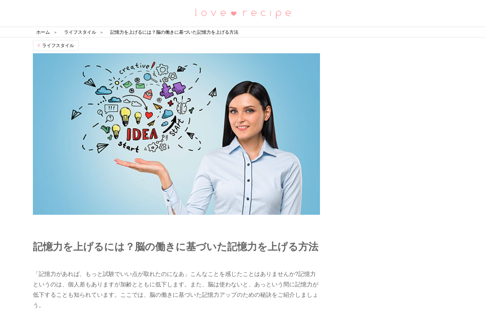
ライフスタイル (58, 45)
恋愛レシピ (243, 12)
